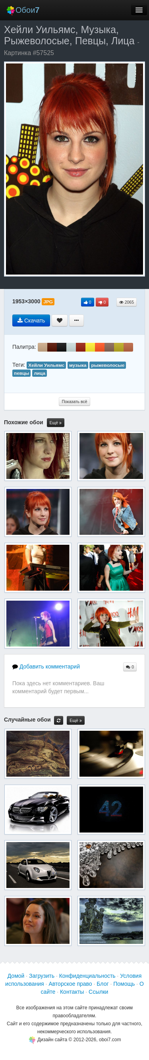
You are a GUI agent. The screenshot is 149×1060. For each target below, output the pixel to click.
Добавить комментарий (46, 666)
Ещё (56, 422)
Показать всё (74, 401)
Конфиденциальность (87, 976)
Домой (16, 976)
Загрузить (41, 976)
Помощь (124, 984)
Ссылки (98, 992)
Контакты (72, 992)
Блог (102, 984)
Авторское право (70, 984)
